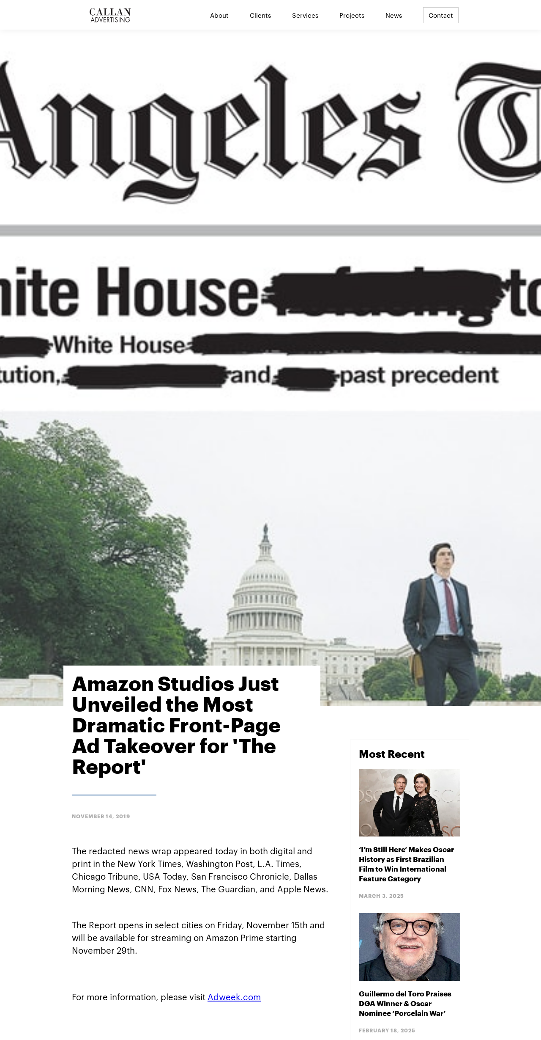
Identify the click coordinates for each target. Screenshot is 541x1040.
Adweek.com (234, 996)
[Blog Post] (409, 834)
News (393, 15)
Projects (351, 15)
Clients (260, 15)
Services (305, 15)
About (219, 15)
